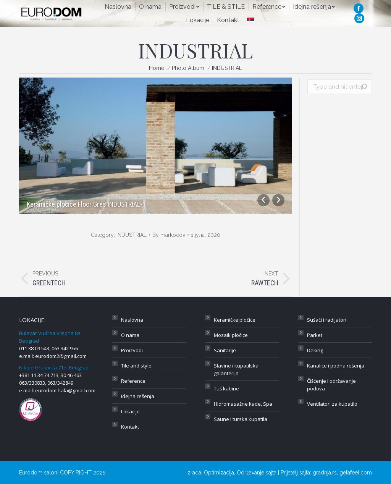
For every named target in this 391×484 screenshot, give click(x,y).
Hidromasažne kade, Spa (243, 403)
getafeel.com (355, 472)
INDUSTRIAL (131, 235)
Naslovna (132, 319)
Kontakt (130, 426)
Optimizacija (219, 472)
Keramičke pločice (234, 319)
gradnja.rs (325, 472)
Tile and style (136, 365)
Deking (315, 350)
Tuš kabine (226, 388)
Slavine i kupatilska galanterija (236, 369)
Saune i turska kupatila (240, 419)
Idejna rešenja (137, 396)
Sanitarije (225, 350)
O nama (130, 335)
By (168, 235)
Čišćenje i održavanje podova (331, 384)
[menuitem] (118, 7)
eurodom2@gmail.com (61, 356)
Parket (314, 335)
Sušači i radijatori (326, 319)
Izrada (193, 472)
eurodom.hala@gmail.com (65, 390)
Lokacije (130, 411)
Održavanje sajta (256, 472)
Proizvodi (132, 350)
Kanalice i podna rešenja (335, 365)
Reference (133, 380)
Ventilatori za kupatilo (332, 403)
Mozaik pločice (231, 335)
